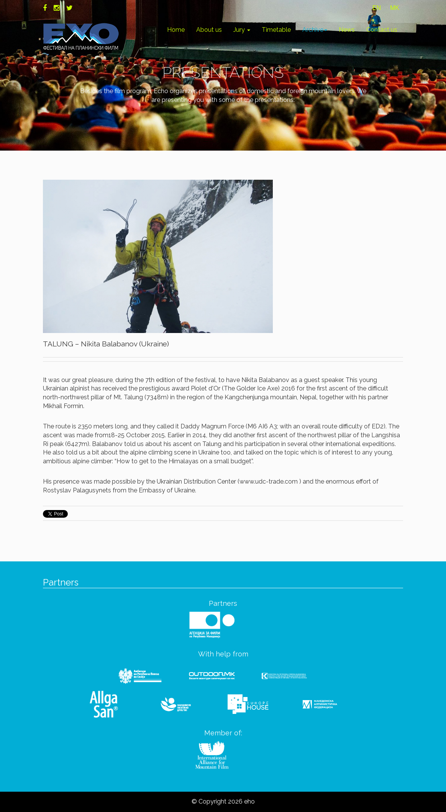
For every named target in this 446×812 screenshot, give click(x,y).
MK (394, 8)
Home (176, 29)
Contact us (381, 29)
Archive (314, 29)
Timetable (276, 29)
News (347, 29)
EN (376, 8)
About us (209, 29)
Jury (241, 29)
